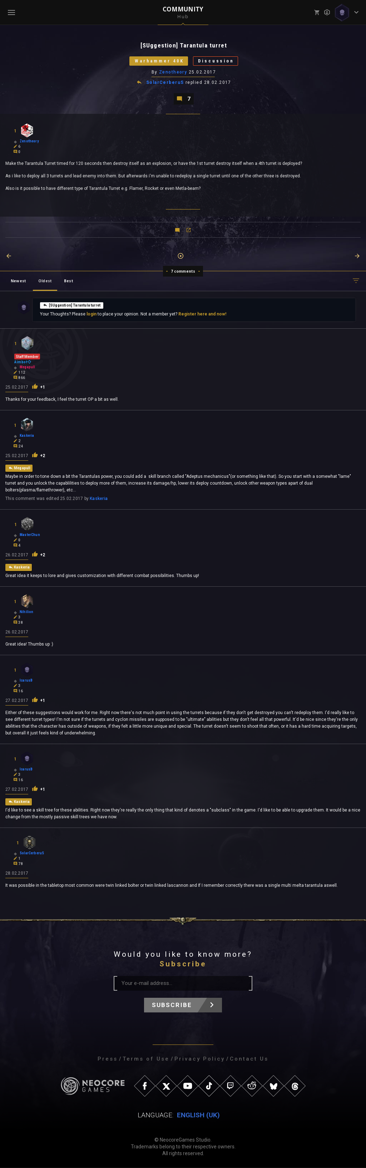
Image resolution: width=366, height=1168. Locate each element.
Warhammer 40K (158, 61)
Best (68, 281)
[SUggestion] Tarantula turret (71, 305)
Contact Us (249, 1059)
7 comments (183, 271)
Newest (18, 281)
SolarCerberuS (165, 82)
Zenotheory (173, 72)
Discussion (217, 61)
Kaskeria (99, 498)
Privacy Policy (199, 1059)
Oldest (45, 281)
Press (108, 1059)
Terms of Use (146, 1059)
